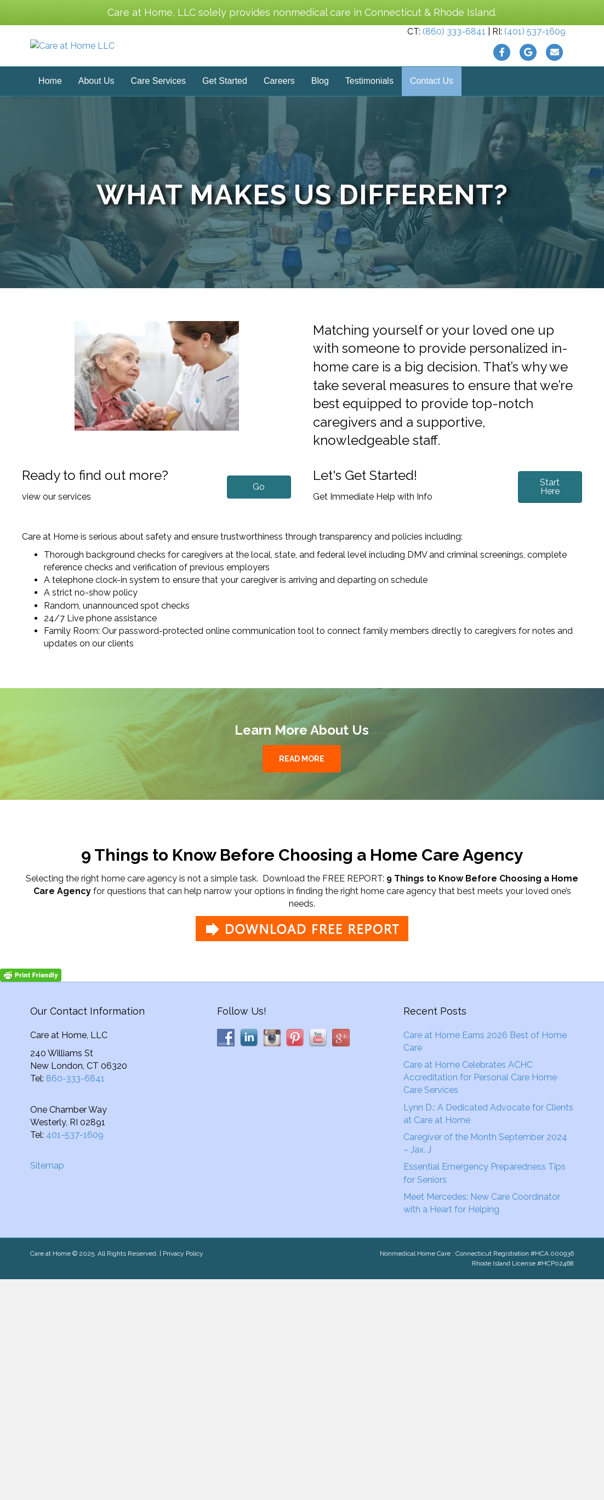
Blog (320, 114)
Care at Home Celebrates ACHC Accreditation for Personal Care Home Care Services (480, 1111)
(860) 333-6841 (454, 48)
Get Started (224, 114)
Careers (279, 114)
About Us (96, 114)
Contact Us (431, 114)
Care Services (158, 114)
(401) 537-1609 (535, 48)
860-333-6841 (75, 1112)
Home (50, 114)
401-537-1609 (75, 1168)
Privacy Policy (183, 1287)
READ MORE (301, 792)
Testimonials (369, 114)
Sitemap (47, 1199)
